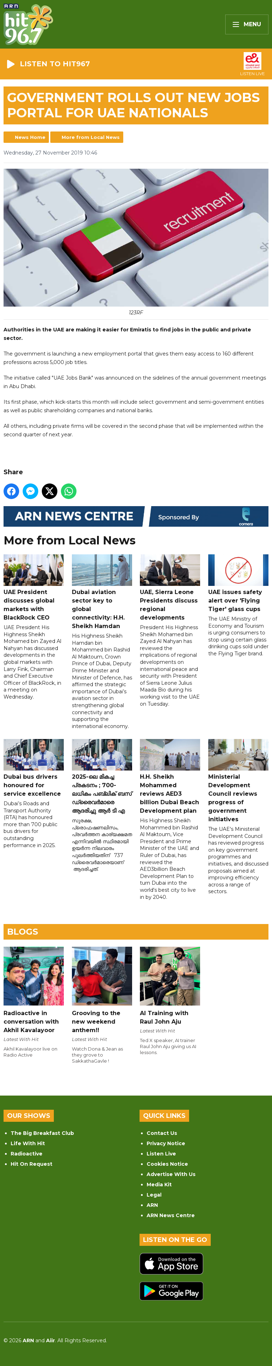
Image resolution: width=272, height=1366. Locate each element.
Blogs (22, 931)
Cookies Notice (167, 1164)
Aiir (50, 1340)
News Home (30, 137)
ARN (152, 1205)
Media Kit (159, 1184)
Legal (154, 1195)
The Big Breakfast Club (42, 1133)
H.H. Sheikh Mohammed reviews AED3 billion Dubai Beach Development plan (170, 776)
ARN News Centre (171, 1215)
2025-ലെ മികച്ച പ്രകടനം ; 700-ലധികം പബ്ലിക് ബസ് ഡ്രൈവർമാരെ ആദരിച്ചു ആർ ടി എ (102, 776)
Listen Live (161, 1154)
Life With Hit (28, 1143)
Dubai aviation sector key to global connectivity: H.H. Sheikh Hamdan (102, 591)
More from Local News (91, 137)
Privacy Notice (166, 1143)
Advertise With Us (171, 1174)
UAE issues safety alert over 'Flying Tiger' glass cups (238, 583)
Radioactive (26, 1154)
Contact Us (162, 1133)
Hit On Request (31, 1164)
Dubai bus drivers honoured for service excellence (34, 768)
